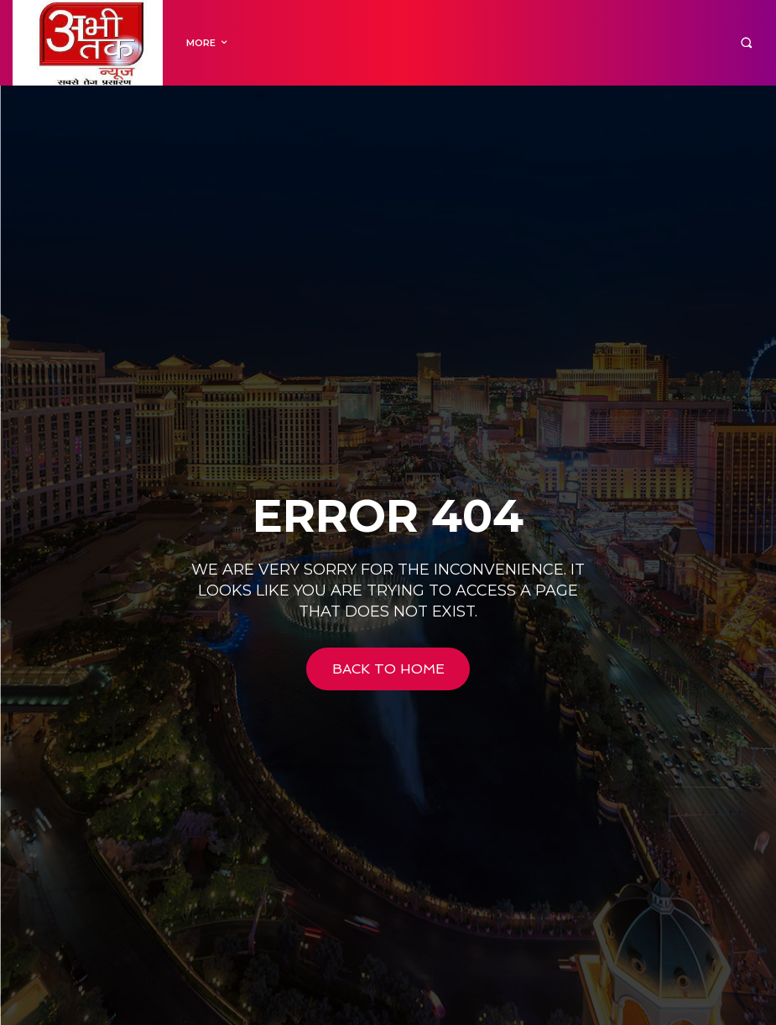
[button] (746, 43)
